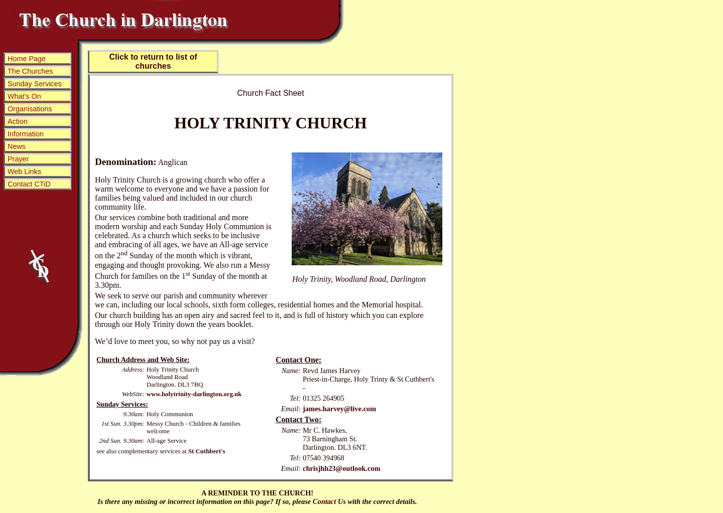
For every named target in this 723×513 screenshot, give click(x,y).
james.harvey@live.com (339, 409)
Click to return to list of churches (153, 61)
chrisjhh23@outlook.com (342, 468)
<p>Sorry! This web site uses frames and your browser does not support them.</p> (36, 173)
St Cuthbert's (206, 451)
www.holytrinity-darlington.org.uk (194, 394)
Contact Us (329, 501)
